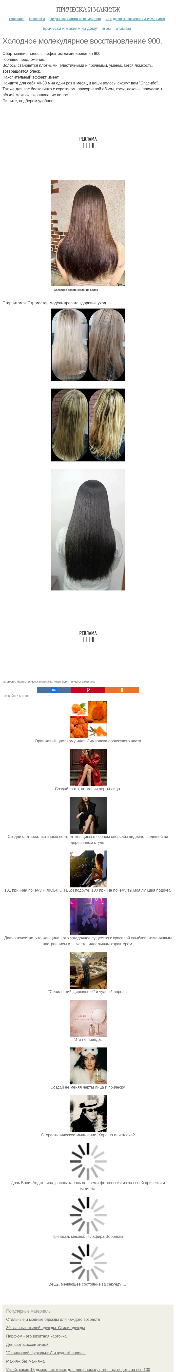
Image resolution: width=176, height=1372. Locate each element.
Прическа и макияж (88, 9)
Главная (16, 19)
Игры (106, 28)
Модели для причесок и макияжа (74, 681)
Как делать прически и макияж (135, 19)
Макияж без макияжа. (26, 1361)
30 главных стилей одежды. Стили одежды (45, 1328)
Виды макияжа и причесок (75, 19)
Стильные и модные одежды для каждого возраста (53, 1319)
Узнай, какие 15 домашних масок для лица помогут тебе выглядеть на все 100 (78, 1370)
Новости (37, 19)
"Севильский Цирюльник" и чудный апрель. (46, 1353)
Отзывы (123, 28)
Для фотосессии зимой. (28, 1344)
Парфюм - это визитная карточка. (37, 1336)
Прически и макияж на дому (70, 28)
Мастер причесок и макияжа (34, 681)
